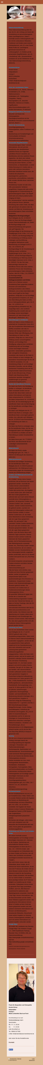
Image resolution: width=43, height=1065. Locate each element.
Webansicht (32, 1060)
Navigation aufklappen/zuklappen (21, 2)
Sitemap (19, 1058)
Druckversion (12, 1058)
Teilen (11, 1049)
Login (33, 1058)
